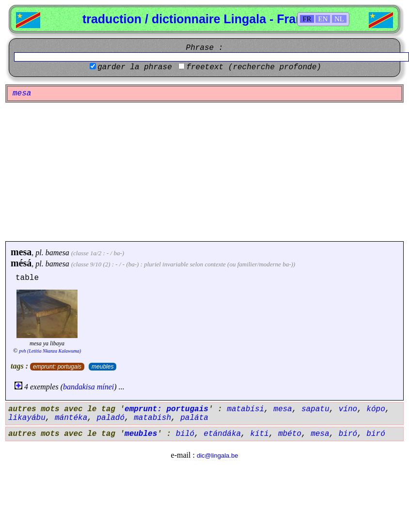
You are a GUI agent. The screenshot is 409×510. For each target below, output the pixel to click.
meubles (102, 366)
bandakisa (79, 387)
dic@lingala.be (217, 455)
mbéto (289, 434)
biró (348, 434)
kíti (259, 434)
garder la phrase (134, 67)
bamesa (57, 252)
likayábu (27, 418)
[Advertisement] (204, 172)
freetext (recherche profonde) (253, 67)
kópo (375, 409)
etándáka (222, 434)
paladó (110, 418)
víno (348, 409)
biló (185, 434)
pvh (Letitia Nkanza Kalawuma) (50, 351)
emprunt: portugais (57, 366)
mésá (21, 263)
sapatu (315, 409)
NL (339, 19)
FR (306, 19)
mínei (105, 387)
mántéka (71, 418)
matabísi (245, 409)
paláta (194, 418)
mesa (21, 252)
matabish (152, 418)
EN (323, 19)
